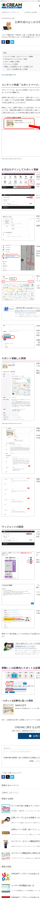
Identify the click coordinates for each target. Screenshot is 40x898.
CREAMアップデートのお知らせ (25, 874)
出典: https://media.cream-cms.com (12, 159)
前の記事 (5, 75)
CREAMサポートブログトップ (10, 12)
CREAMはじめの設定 (30, 12)
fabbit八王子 (20, 705)
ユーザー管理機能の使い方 (22, 885)
